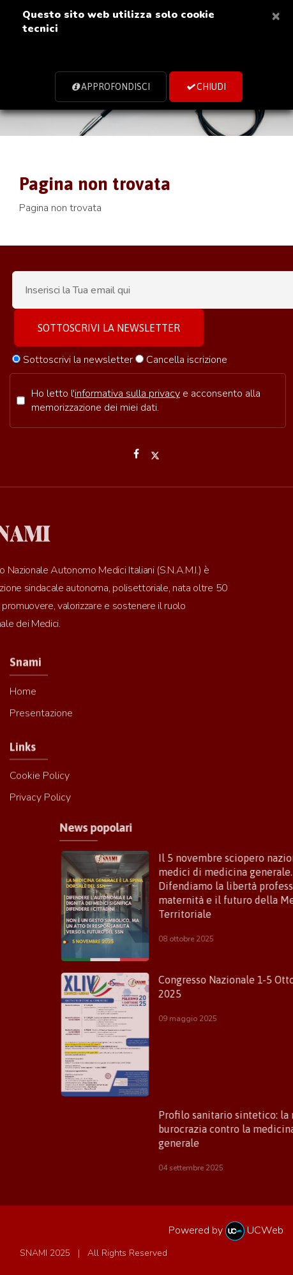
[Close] (276, 15)
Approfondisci (110, 87)
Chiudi (206, 87)
